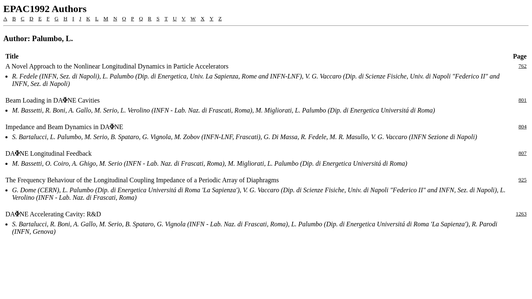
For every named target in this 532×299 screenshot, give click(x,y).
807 (523, 153)
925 (523, 179)
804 (523, 126)
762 (523, 66)
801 (523, 100)
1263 (521, 214)
